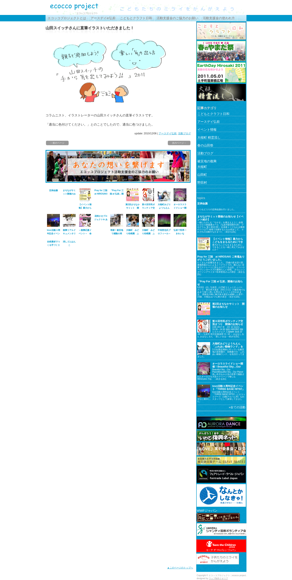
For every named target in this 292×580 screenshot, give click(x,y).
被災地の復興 (207, 161)
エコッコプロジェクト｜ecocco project (78, 7)
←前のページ (57, 143)
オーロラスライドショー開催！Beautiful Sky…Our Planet (227, 366)
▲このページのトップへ (180, 567)
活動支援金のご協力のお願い (177, 18)
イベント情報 (207, 129)
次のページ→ (179, 143)
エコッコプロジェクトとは (67, 18)
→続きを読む (230, 232)
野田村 (202, 182)
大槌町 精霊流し (209, 137)
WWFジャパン (207, 510)
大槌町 (202, 166)
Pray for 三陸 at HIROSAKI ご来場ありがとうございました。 (221, 258)
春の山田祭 (205, 145)
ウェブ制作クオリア (218, 578)
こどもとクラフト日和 (136, 18)
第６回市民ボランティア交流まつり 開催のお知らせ (227, 323)
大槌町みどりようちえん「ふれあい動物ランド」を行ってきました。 (227, 346)
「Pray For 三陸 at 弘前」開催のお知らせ (117, 193)
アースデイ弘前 (168, 133)
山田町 (202, 174)
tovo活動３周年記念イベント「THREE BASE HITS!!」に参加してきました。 (228, 389)
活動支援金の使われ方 (219, 18)
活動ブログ (184, 133)
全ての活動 (237, 407)
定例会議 (53, 190)
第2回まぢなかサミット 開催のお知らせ (132, 207)
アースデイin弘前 (103, 18)
